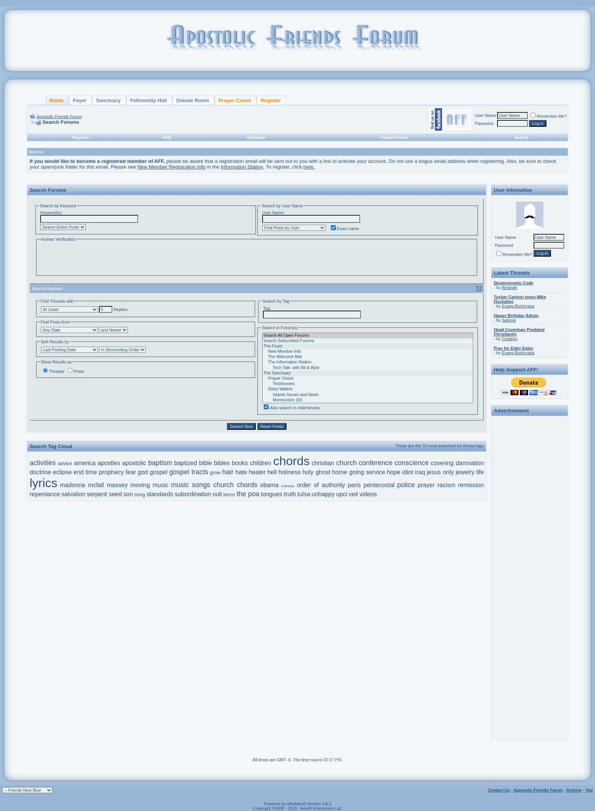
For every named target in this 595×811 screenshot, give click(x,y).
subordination (193, 494)
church (346, 463)
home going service (358, 472)
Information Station (242, 167)
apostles (109, 463)
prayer (425, 485)
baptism (160, 463)
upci (341, 494)
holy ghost (316, 472)
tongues (271, 494)
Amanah (509, 287)
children (260, 463)
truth (290, 494)
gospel (158, 472)
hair (228, 472)
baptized (185, 463)
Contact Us (499, 790)
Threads (53, 371)
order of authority (321, 485)
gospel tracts (188, 472)
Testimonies (368, 384)
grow (215, 472)
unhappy (323, 494)
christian (323, 463)
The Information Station (368, 362)
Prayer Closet (368, 378)
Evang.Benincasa (518, 306)
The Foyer (368, 346)
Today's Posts (394, 137)
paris (354, 485)
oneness (287, 486)
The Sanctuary (368, 373)
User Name (485, 115)
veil (353, 494)
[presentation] (97, 258)
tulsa (304, 494)
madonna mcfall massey (94, 485)
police (406, 485)
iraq (420, 472)
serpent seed (104, 494)
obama (269, 485)
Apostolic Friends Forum (59, 116)
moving (140, 485)
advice (65, 463)
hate (241, 472)
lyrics (43, 483)
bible (205, 463)
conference (375, 463)
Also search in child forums (292, 408)
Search (521, 137)
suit (217, 494)
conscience (412, 463)
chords (291, 461)
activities (43, 463)
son (128, 494)
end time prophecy (99, 472)
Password (484, 123)
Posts (76, 371)
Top (589, 790)
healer (257, 472)
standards (159, 494)
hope (394, 472)
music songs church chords (214, 485)
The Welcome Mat (368, 357)
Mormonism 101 (368, 400)
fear (131, 472)
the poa (247, 494)
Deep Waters (368, 389)
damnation (470, 463)
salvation (73, 494)
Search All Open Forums (368, 335)
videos (368, 494)
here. (309, 167)
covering (442, 463)
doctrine (40, 472)
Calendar (256, 137)
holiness (290, 472)
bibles (222, 463)
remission (471, 485)
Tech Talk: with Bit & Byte (368, 368)
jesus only (440, 472)
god (143, 472)
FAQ (167, 137)
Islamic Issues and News (368, 395)
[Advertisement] (529, 532)
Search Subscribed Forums (368, 341)
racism (446, 485)
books (240, 463)
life (480, 472)
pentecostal (379, 485)
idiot (407, 472)
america (85, 463)
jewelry (465, 472)
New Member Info (368, 351)
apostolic (134, 463)
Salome (509, 320)
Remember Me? (548, 116)
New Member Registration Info (171, 167)
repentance (45, 494)
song (139, 494)
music (160, 485)
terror (229, 494)
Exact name (345, 228)
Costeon (510, 338)
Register (80, 137)
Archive (574, 790)
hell (272, 472)
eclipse (62, 472)
